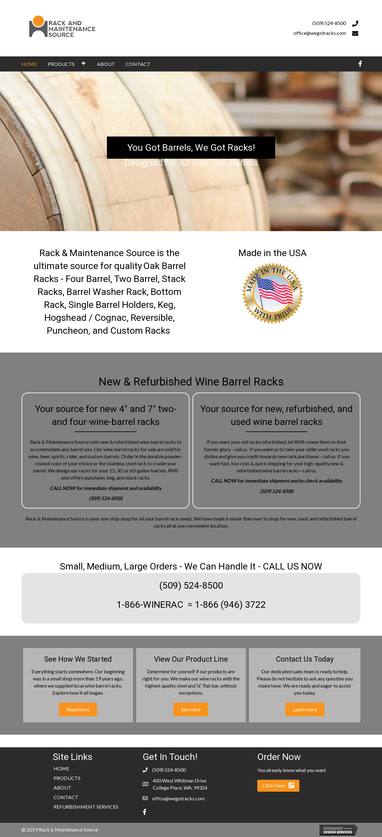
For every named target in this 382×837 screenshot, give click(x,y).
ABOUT (62, 787)
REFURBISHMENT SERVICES (86, 807)
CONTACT (66, 797)
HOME (61, 768)
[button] (83, 63)
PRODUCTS (67, 778)
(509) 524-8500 (329, 23)
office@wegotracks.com (320, 33)
